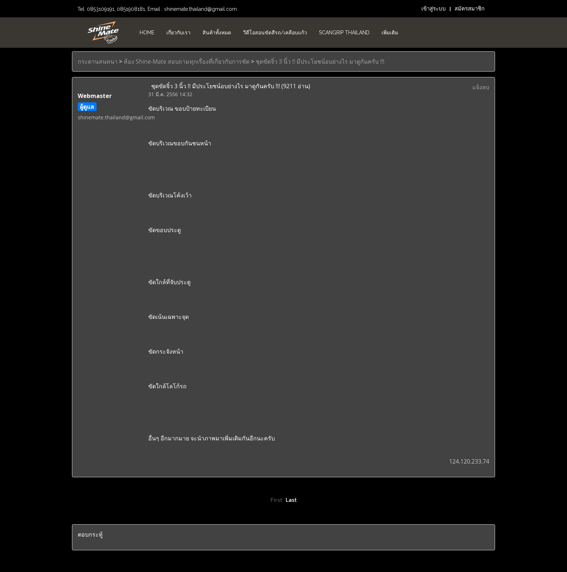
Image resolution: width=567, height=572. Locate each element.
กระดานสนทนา (98, 61)
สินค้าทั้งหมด (216, 32)
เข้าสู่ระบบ (433, 8)
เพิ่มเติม (389, 32)
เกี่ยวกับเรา (178, 32)
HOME (147, 32)
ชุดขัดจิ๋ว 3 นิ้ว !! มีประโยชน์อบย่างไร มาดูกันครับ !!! (320, 61)
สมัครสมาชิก (470, 8)
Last (291, 499)
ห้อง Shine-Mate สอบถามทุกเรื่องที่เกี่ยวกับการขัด (187, 61)
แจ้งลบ (480, 87)
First (276, 499)
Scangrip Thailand (344, 32)
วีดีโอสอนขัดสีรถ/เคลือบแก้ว (275, 32)
